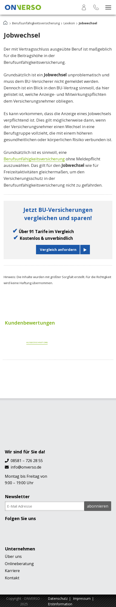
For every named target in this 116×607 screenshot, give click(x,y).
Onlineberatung (19, 563)
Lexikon (69, 23)
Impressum (82, 598)
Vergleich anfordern (58, 249)
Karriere (12, 570)
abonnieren (97, 506)
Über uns (13, 556)
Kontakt (12, 578)
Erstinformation (60, 604)
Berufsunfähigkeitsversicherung (36, 23)
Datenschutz (58, 598)
